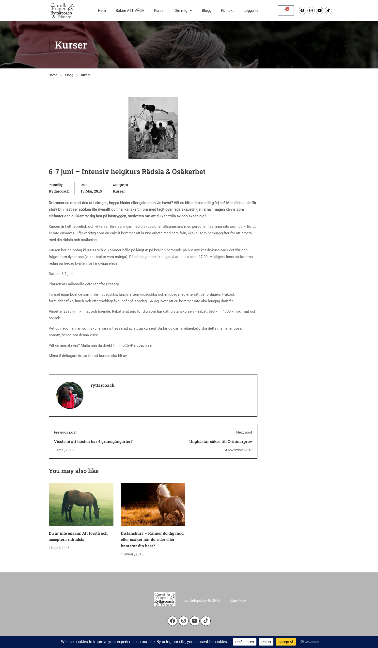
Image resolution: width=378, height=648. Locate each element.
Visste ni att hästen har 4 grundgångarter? (93, 441)
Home (53, 75)
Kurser (159, 10)
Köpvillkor (238, 600)
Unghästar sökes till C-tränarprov (220, 441)
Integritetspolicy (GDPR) (200, 600)
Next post (244, 432)
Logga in (251, 10)
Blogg (206, 10)
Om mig (183, 10)
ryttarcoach (59, 191)
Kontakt (227, 10)
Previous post (65, 432)
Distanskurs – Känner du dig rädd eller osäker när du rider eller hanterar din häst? (152, 539)
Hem (102, 10)
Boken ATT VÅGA (130, 10)
